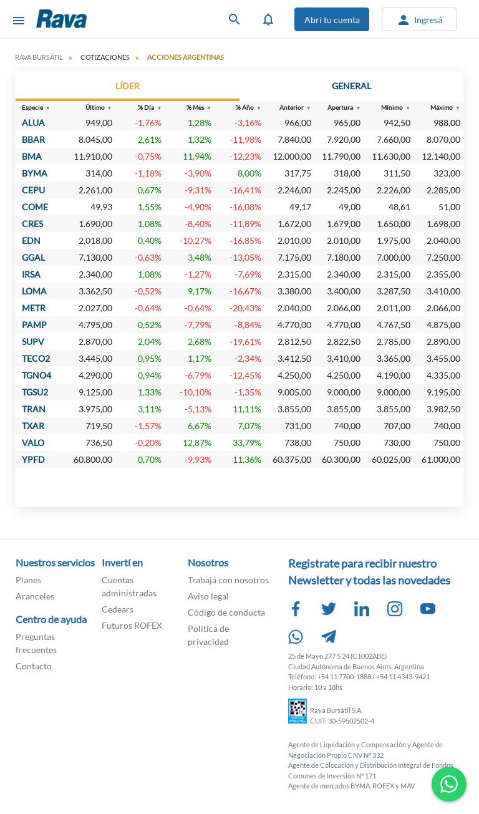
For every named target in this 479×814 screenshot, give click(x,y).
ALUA (33, 122)
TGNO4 (36, 375)
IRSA (31, 274)
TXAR (33, 425)
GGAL (33, 257)
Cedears (117, 609)
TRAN (34, 409)
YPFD (33, 459)
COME (35, 206)
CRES (32, 223)
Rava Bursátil (92, 18)
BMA (32, 156)
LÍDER (127, 85)
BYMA (34, 173)
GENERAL (351, 85)
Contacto (34, 666)
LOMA (34, 291)
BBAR (33, 139)
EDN (31, 240)
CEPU (33, 190)
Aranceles (35, 596)
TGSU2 (35, 392)
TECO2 (36, 358)
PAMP (34, 324)
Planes (28, 579)
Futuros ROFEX (132, 625)
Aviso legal (208, 596)
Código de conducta (226, 612)
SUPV (33, 341)
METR (34, 308)
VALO (33, 442)
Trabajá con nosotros (228, 579)
